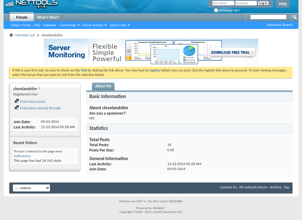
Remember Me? (227, 10)
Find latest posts (29, 101)
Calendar (50, 25)
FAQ (37, 25)
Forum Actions (93, 25)
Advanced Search (280, 25)
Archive (275, 187)
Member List (25, 35)
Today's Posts (21, 25)
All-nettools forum (253, 187)
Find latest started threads (37, 108)
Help (283, 4)
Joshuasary (22, 156)
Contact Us (228, 187)
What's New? (48, 17)
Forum (21, 17)
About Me (103, 86)
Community (68, 25)
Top (286, 187)
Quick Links (118, 25)
